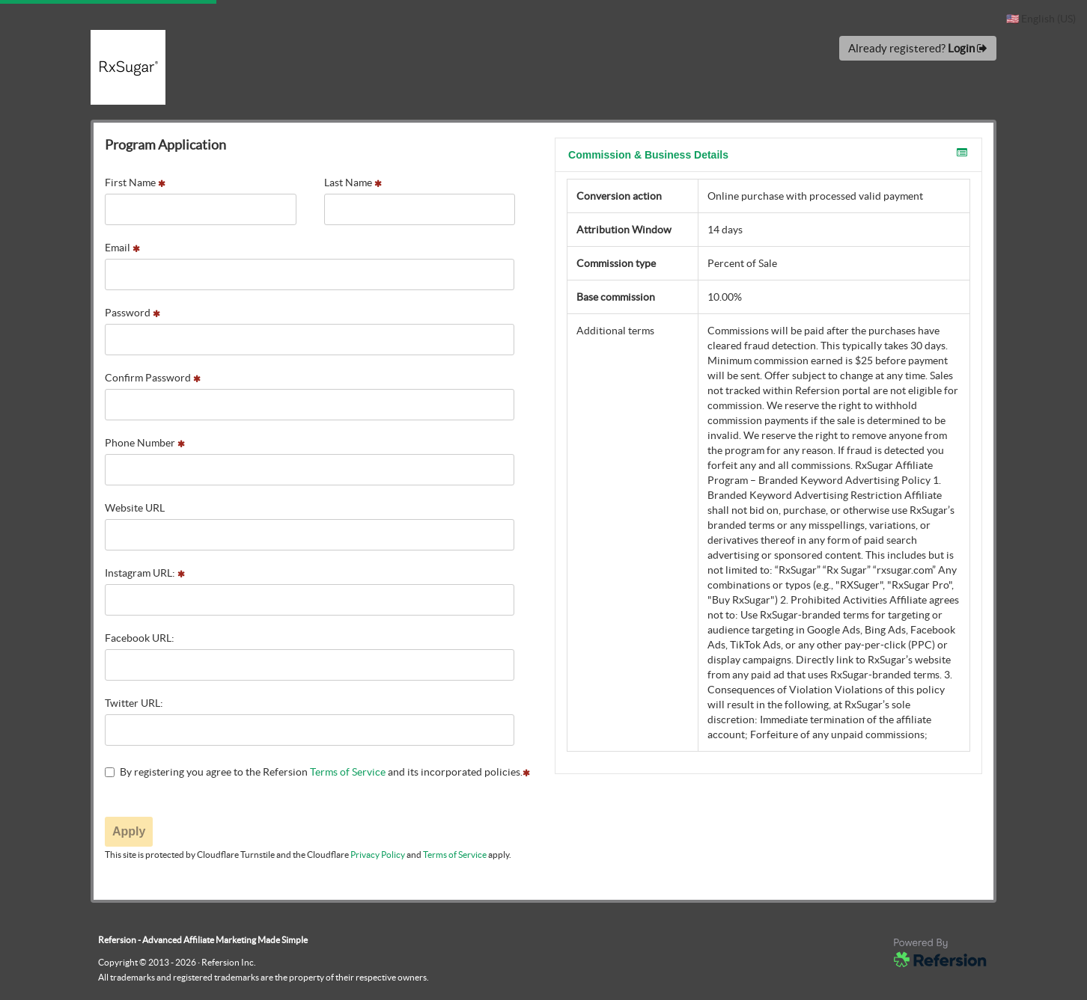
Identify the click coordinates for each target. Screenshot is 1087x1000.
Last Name (353, 182)
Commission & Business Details (767, 154)
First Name (135, 182)
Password (132, 313)
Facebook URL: (139, 638)
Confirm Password (153, 378)
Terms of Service (348, 772)
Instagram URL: (145, 573)
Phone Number (145, 443)
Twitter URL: (134, 703)
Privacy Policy (377, 854)
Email (122, 248)
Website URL (135, 508)
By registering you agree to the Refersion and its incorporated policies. (317, 772)
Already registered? (917, 48)
